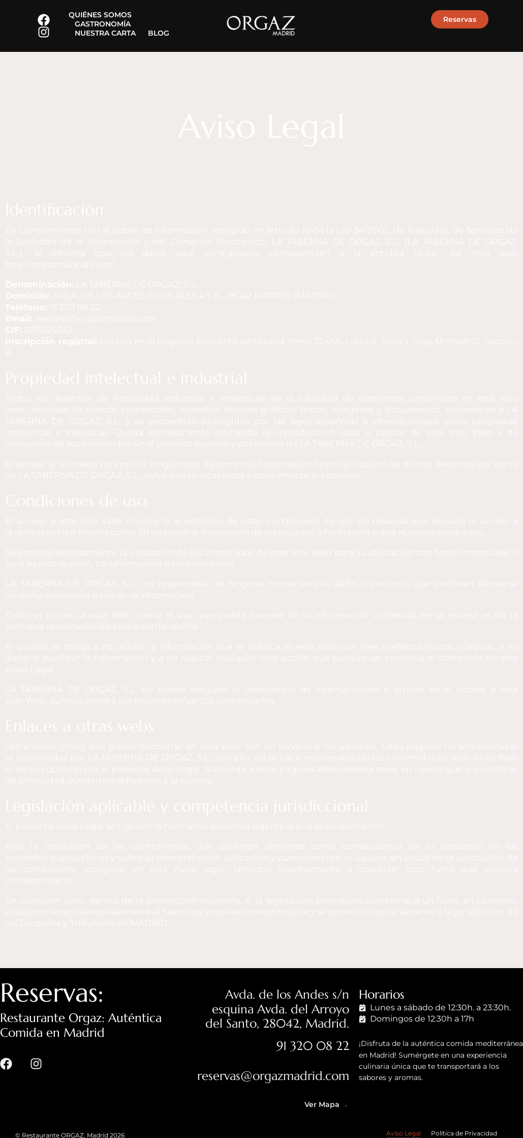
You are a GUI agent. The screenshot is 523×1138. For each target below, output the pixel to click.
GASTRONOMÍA (103, 23)
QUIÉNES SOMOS (100, 14)
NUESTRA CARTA (105, 33)
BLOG (158, 33)
